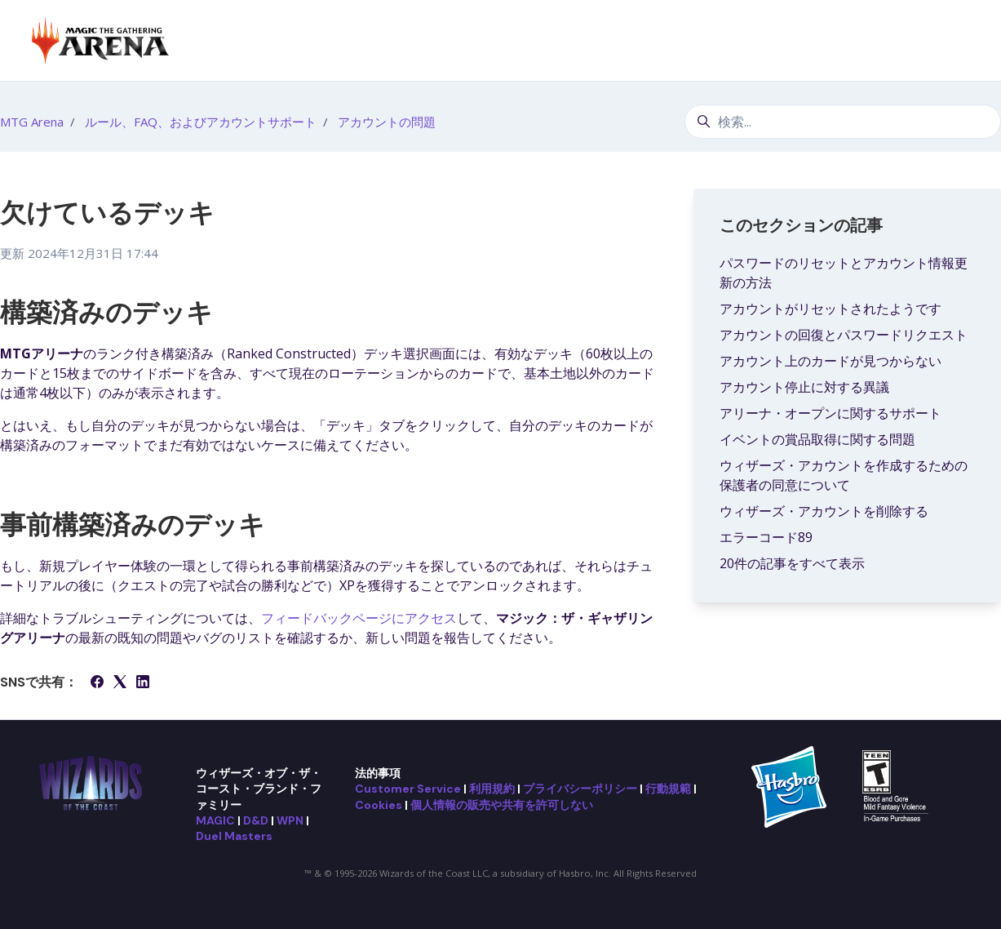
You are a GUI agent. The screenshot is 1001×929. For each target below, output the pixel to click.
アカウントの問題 (387, 121)
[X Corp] (119, 683)
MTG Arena (32, 121)
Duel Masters (234, 836)
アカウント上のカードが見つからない (830, 361)
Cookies (378, 805)
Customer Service (408, 788)
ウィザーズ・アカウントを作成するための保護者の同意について (844, 475)
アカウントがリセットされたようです (830, 309)
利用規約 (492, 788)
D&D (255, 820)
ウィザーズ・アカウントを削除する (824, 511)
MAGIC (215, 820)
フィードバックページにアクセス (359, 618)
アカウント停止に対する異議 (804, 387)
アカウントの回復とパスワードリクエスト (844, 335)
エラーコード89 (766, 537)
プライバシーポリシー (580, 788)
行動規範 (668, 788)
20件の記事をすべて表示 (792, 563)
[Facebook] (97, 683)
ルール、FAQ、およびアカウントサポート (201, 121)
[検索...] (842, 121)
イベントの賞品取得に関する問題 (817, 439)
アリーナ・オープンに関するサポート (830, 413)
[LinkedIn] (142, 683)
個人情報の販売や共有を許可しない (501, 805)
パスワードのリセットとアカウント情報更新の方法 (844, 272)
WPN (290, 820)
